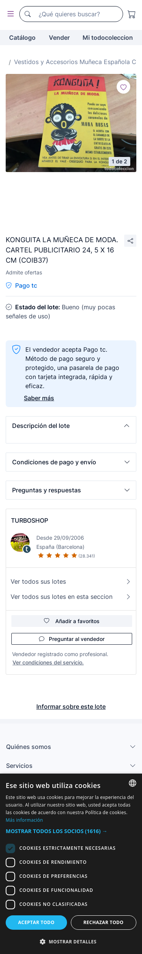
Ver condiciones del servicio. (48, 662)
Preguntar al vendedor (72, 639)
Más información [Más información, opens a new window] (24, 820)
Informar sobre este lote (71, 706)
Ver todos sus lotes (71, 581)
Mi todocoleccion (108, 37)
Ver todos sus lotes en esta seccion (71, 596)
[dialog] (71, 864)
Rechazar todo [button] (103, 922)
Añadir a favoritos (72, 621)
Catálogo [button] (22, 37)
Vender (59, 37)
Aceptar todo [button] (36, 922)
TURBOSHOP (29, 520)
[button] (71, 425)
